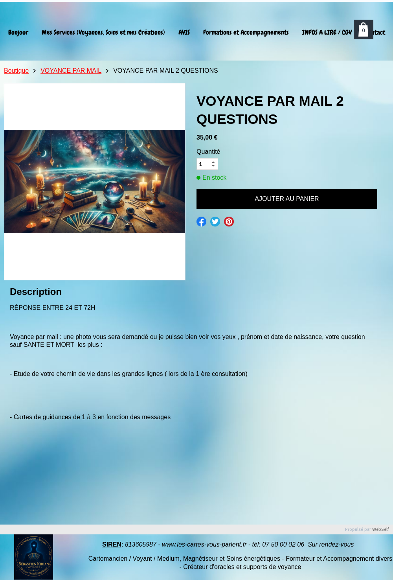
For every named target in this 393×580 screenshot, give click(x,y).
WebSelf (380, 529)
